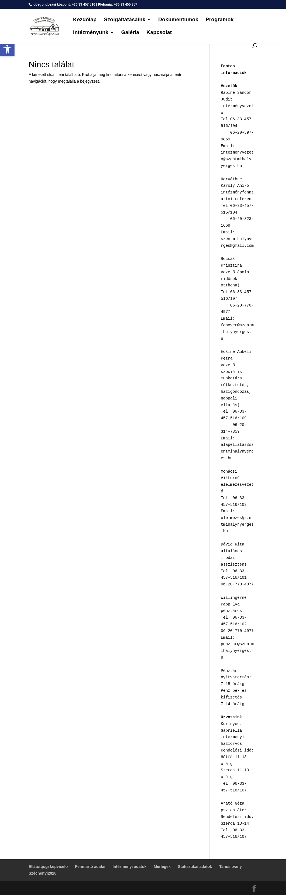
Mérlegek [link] (162, 866)
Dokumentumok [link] (178, 20)
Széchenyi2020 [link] (42, 873)
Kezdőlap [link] (84, 20)
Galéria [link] (130, 32)
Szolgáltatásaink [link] (125, 20)
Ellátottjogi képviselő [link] (48, 866)
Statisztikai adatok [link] (195, 866)
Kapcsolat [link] (159, 32)
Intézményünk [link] (90, 32)
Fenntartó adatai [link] (90, 866)
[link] (7, 49)
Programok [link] (219, 20)
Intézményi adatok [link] (129, 866)
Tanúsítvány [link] (230, 866)
